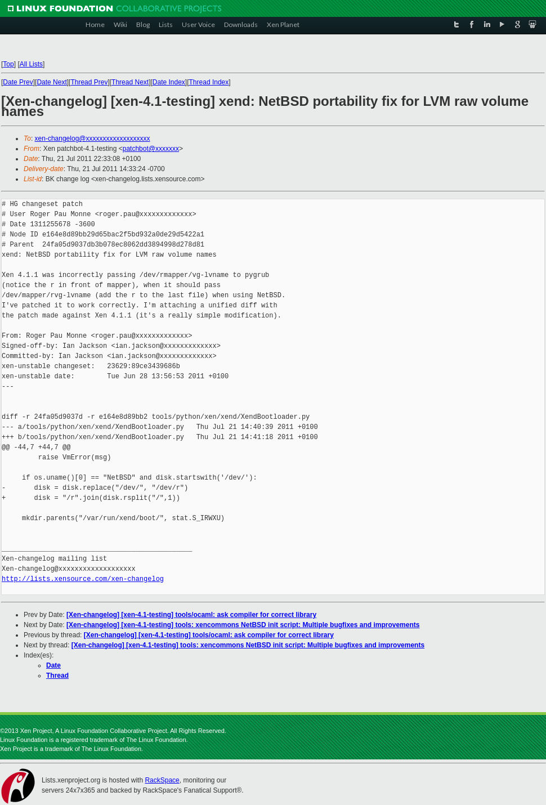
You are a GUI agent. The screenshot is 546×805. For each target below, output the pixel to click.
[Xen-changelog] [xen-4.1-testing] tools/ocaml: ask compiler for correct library (191, 615)
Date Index (169, 82)
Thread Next (130, 82)
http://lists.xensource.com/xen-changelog (83, 579)
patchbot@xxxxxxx (151, 149)
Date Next (51, 82)
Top (8, 64)
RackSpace (162, 780)
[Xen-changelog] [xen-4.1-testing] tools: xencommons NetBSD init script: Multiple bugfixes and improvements (242, 625)
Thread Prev (89, 82)
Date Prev (18, 82)
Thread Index (209, 82)
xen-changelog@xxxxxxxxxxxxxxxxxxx (92, 138)
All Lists (31, 64)
